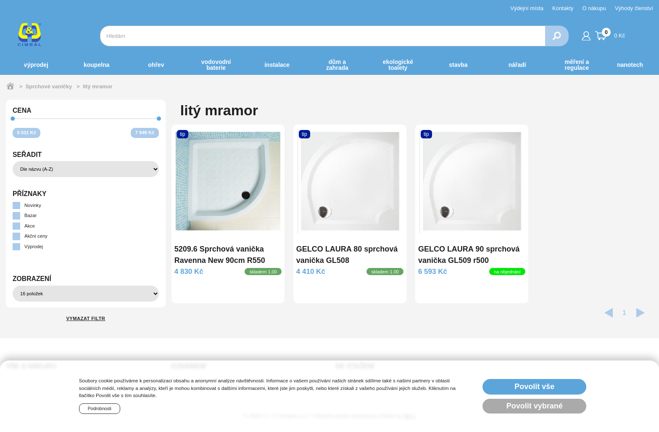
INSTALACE (277, 64)
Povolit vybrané (534, 406)
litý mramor (98, 86)
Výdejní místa (526, 8)
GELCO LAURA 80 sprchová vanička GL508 (347, 255)
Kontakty (563, 8)
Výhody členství (634, 8)
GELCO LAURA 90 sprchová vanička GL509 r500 (468, 255)
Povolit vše (534, 386)
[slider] (13, 119)
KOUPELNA (96, 64)
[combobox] (322, 36)
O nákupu (594, 8)
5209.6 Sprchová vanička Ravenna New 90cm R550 (219, 255)
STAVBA (458, 64)
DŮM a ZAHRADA (337, 64)
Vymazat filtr (85, 318)
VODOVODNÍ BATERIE (216, 64)
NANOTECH (630, 64)
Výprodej (36, 64)
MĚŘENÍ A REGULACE (577, 64)
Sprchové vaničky (49, 86)
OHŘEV (156, 64)
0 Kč (610, 34)
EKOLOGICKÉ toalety (398, 64)
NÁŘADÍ (517, 64)
